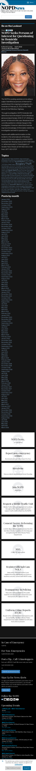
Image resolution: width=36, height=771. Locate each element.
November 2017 (6, 389)
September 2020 (7, 323)
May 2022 (4, 284)
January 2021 (5, 315)
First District (20, 172)
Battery (6, 164)
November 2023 (6, 249)
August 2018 (5, 371)
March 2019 (5, 358)
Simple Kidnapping (20, 186)
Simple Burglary (12, 186)
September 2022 (6, 277)
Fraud (8, 174)
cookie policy (19, 764)
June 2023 (4, 259)
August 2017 (5, 394)
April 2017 (4, 402)
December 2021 (6, 294)
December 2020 (6, 317)
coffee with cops (4, 167)
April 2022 (4, 286)
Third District (26, 188)
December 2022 (6, 271)
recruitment (4, 183)
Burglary (13, 164)
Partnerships (4, 180)
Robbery (9, 183)
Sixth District (5, 187)
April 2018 (4, 379)
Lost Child (22, 175)
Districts (28, 169)
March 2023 (5, 265)
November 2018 (6, 365)
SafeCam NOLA (17, 183)
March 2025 (5, 219)
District (24, 169)
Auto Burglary (29, 161)
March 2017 (5, 404)
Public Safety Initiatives (16, 181)
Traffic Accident (10, 189)
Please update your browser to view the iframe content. (18, 738)
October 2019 (5, 344)
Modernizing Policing (15, 177)
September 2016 (6, 416)
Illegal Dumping (10, 175)
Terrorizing (16, 187)
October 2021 (5, 298)
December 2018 (6, 364)
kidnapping (17, 175)
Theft (20, 187)
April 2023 (4, 263)
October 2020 (6, 321)
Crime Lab (7, 169)
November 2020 (6, 319)
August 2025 (5, 209)
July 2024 (4, 234)
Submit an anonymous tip (11, 671)
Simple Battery (4, 186)
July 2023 (4, 257)
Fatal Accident (30, 170)
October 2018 (5, 367)
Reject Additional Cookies (13, 768)
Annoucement (4, 160)
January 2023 (5, 269)
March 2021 (5, 311)
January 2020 (5, 338)
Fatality (3, 172)
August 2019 (5, 348)
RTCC (12, 183)
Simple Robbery (28, 186)
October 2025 (6, 205)
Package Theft (25, 178)
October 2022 (5, 275)
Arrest (10, 161)
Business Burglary (5, 166)
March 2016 (5, 427)
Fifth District (8, 172)
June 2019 (4, 352)
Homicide (8, 50)
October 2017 (5, 391)
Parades (30, 178)
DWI (7, 170)
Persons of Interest (25, 180)
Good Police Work (15, 174)
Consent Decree (27, 167)
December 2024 (6, 224)
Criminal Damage (14, 169)
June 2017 (4, 398)
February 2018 (6, 383)
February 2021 (5, 313)
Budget (9, 164)
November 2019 (6, 342)
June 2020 (4, 329)
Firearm (14, 172)
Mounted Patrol (23, 177)
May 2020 (4, 331)
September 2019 (6, 346)
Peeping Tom (10, 180)
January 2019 (5, 362)
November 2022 (6, 273)
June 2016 (4, 422)
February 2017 (5, 406)
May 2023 (4, 261)
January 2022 (5, 292)
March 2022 (5, 288)
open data (19, 178)
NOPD (12, 7)
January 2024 (5, 246)
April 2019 (4, 356)
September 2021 (6, 300)
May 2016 (4, 423)
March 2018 (5, 381)
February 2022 (6, 290)
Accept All (26, 768)
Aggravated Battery (15, 158)
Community (11, 167)
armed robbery (28, 160)
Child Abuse (18, 166)
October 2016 (5, 414)
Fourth (25, 172)
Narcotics (3, 178)
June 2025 (4, 213)
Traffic (5, 189)
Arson (13, 161)
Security (8, 184)
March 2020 (5, 335)
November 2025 (6, 203)
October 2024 (6, 228)
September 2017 (6, 393)
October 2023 (6, 251)
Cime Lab (23, 166)
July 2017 (4, 396)
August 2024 (5, 232)
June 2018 (4, 375)
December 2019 (6, 340)
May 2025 (4, 215)
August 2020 (5, 325)
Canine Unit (12, 166)
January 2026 (5, 199)
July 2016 (4, 420)
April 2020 (4, 333)
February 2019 (5, 360)
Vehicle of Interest (11, 192)
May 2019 (4, 354)
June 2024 (4, 236)
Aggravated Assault (6, 158)
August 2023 (5, 255)
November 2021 (6, 296)
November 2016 (6, 412)
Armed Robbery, (4, 161)
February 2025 (6, 220)
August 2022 (5, 278)
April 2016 (4, 425)
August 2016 (5, 418)
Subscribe (6, 690)
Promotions (8, 181)
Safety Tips (23, 183)
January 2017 (5, 408)
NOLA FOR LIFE (9, 178)
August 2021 (5, 302)
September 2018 (6, 369)
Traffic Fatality (23, 189)
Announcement (12, 160)
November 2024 (6, 226)
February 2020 (6, 336)
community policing (18, 167)
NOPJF (14, 178)
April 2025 (4, 217)
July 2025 (4, 211)
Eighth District (13, 170)
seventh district (16, 185)
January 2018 (5, 385)
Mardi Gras (27, 175)
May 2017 (4, 400)
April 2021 (4, 309)
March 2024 (5, 242)
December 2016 (6, 410)
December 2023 (6, 248)
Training (25, 190)
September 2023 (6, 253)
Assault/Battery (19, 162)
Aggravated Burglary (24, 158)
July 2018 (4, 373)
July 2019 (4, 350)
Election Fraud (21, 170)
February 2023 (6, 267)
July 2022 (4, 280)
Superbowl (11, 187)
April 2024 (4, 240)
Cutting (20, 169)
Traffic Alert (17, 189)
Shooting (30, 184)
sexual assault (25, 184)
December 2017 (6, 387)
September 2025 (6, 207)
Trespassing (4, 192)
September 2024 (6, 230)
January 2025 (5, 222)
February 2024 (6, 244)
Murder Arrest (30, 177)
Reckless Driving (25, 181)
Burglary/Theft (24, 163)
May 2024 (4, 238)
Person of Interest (17, 50)
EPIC (26, 170)
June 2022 (4, 282)
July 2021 (4, 304)
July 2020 (4, 327)
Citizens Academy (30, 166)
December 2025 (6, 201)
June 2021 (4, 306)
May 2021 (4, 307)
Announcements (20, 160)
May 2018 (4, 377)
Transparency (30, 190)
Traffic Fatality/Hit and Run (16, 191)
